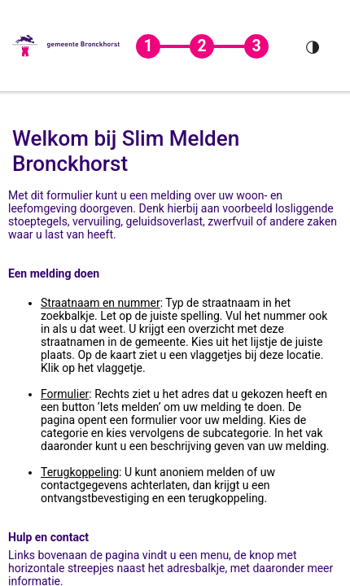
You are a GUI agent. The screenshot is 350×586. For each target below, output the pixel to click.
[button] (66, 45)
